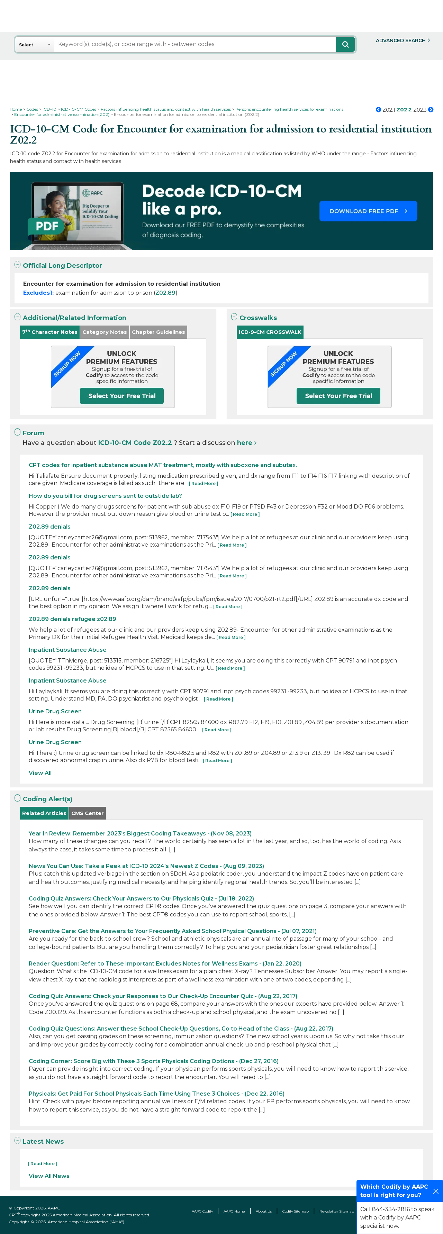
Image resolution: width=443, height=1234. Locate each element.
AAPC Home (234, 1211)
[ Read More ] (203, 483)
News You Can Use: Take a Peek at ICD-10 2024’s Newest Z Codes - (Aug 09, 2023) (146, 866)
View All (40, 773)
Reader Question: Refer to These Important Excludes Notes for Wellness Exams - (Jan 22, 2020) (165, 963)
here (244, 443)
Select (26, 44)
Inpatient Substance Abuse (68, 650)
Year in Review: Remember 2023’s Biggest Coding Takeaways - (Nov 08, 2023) (140, 833)
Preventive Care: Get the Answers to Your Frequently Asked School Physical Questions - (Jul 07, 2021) (173, 931)
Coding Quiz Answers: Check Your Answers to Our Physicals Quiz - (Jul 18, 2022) (141, 898)
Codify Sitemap (295, 1211)
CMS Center (87, 813)
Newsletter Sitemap (336, 1211)
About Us (264, 1211)
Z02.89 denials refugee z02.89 (72, 619)
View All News (49, 1176)
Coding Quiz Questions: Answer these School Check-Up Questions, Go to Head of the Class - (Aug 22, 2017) (181, 1028)
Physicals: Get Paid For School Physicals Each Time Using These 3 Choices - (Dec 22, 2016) (156, 1093)
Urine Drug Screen (55, 711)
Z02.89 (165, 293)
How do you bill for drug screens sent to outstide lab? (105, 496)
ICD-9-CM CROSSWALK (270, 332)
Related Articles (44, 813)
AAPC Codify (202, 1211)
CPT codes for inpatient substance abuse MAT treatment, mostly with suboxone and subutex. (163, 465)
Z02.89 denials (50, 526)
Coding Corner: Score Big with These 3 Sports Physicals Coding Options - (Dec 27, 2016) (154, 1061)
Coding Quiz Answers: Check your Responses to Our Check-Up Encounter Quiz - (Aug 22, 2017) (163, 996)
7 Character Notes (50, 332)
